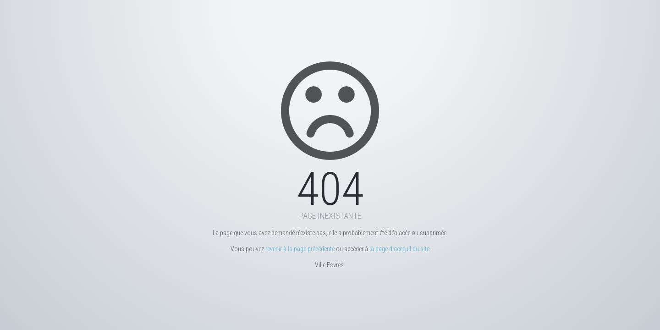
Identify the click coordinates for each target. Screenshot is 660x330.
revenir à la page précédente (300, 249)
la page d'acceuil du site (399, 249)
